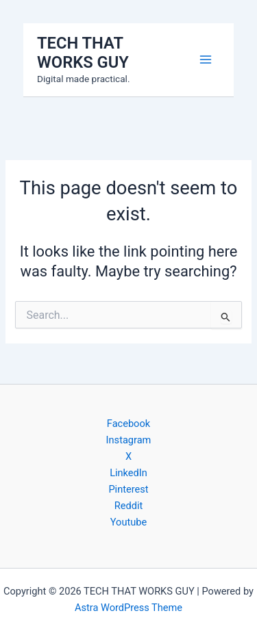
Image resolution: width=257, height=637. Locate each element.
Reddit (128, 505)
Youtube (128, 522)
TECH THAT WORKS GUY (83, 53)
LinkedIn (128, 473)
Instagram (128, 440)
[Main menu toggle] (205, 59)
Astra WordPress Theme (128, 607)
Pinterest (128, 489)
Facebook (128, 423)
